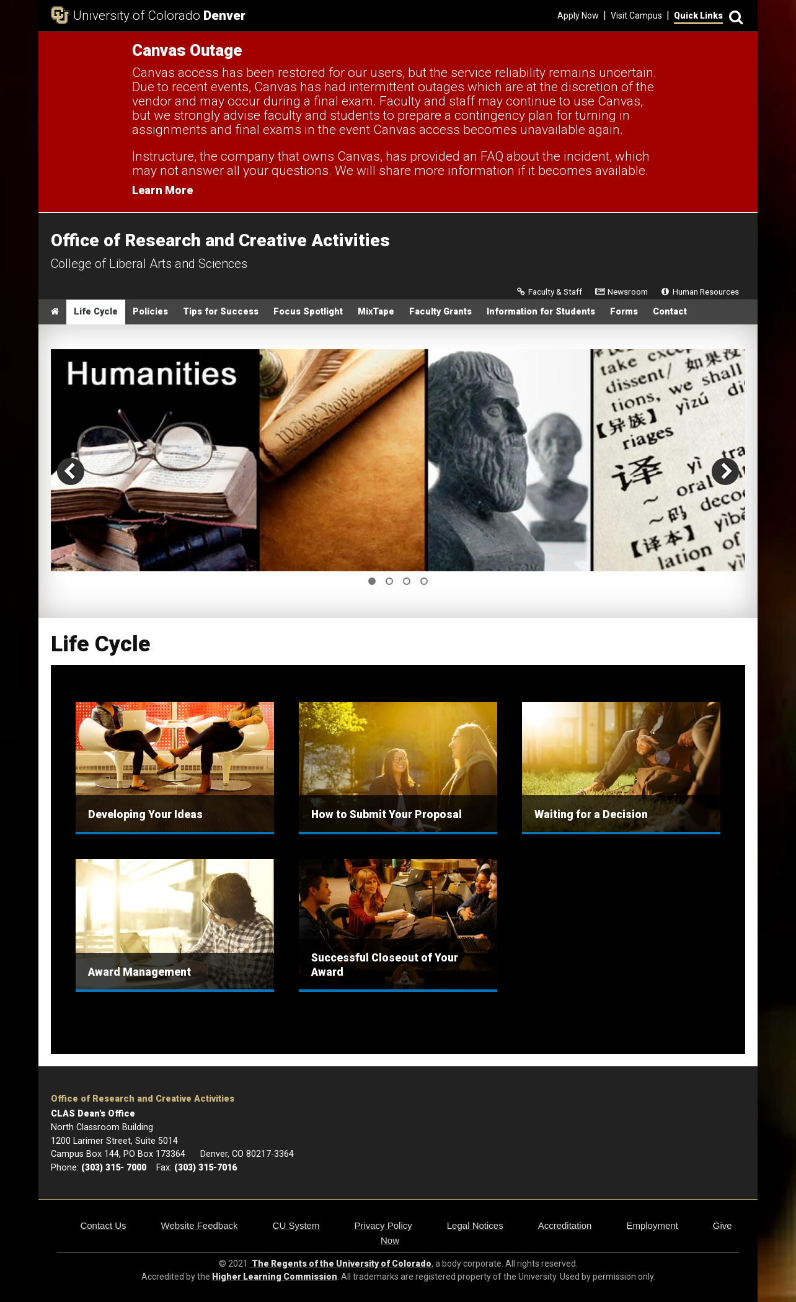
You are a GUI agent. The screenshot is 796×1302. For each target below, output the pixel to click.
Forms (624, 311)
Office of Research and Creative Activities (142, 1099)
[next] (725, 471)
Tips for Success (221, 311)
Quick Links (698, 15)
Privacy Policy (383, 1225)
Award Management (139, 972)
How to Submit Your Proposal (386, 814)
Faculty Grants (440, 311)
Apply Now (578, 15)
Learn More (162, 190)
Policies (150, 311)
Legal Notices (475, 1225)
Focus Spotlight (308, 311)
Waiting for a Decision (591, 814)
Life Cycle (96, 311)
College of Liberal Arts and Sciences (149, 263)
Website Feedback (199, 1225)
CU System (296, 1225)
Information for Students (541, 311)
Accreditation (565, 1225)
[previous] (70, 471)
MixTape (376, 311)
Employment (652, 1225)
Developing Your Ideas (145, 814)
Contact (670, 311)
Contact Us (103, 1225)
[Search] (734, 16)
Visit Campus (636, 15)
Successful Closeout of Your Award (384, 965)
